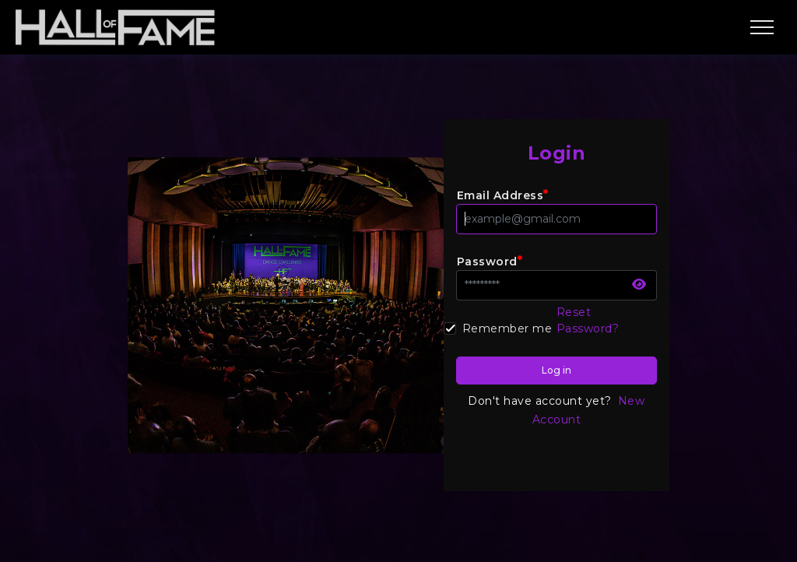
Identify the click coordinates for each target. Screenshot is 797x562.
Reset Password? (588, 320)
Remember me (507, 328)
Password (490, 260)
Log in (556, 370)
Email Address (503, 194)
